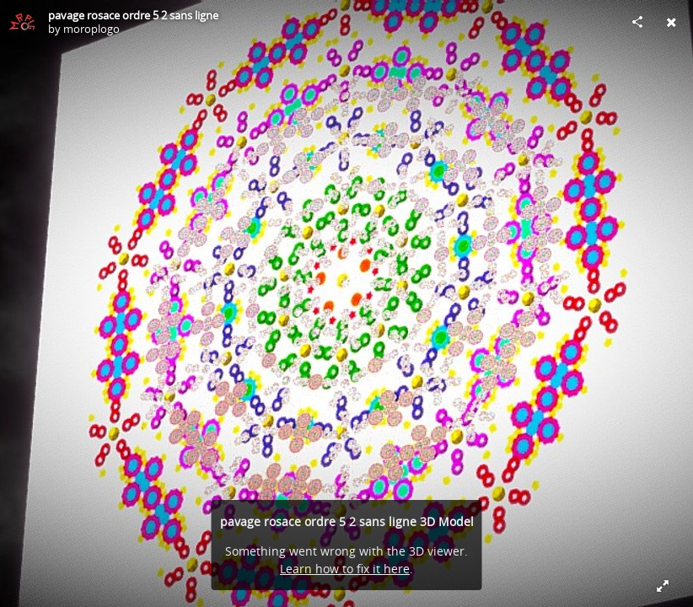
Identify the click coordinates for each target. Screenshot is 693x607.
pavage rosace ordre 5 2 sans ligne (133, 15)
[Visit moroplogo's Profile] (21, 21)
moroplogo (91, 28)
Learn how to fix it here (345, 569)
